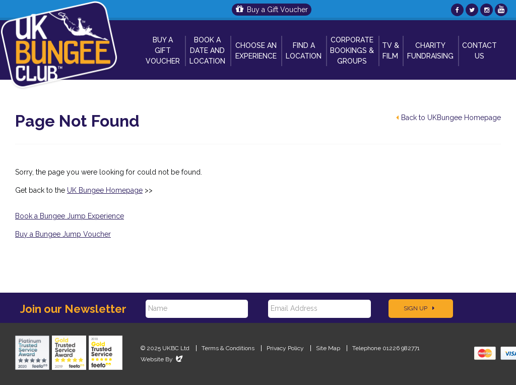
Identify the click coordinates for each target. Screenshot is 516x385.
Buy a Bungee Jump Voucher (63, 234)
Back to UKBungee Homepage (448, 118)
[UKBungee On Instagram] (486, 10)
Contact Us (479, 50)
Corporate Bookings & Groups (352, 50)
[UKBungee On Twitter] (472, 10)
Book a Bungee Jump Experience (69, 216)
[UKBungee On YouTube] (501, 10)
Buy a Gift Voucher (272, 9)
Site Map (328, 348)
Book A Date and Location (207, 50)
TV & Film (390, 50)
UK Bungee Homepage (105, 190)
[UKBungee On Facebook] (457, 10)
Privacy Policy (285, 348)
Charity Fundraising (430, 50)
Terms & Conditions (228, 348)
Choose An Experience (256, 50)
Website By (162, 359)
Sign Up (419, 308)
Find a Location (303, 50)
